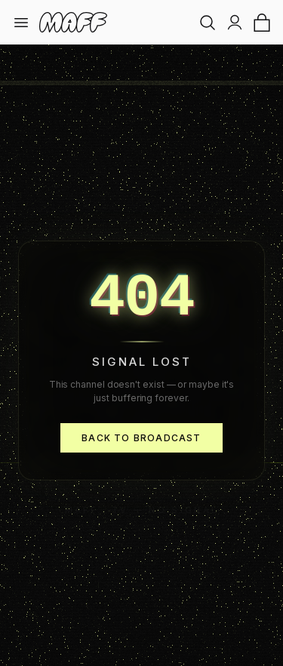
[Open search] (207, 23)
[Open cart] (262, 23)
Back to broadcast (141, 437)
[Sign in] (235, 23)
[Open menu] (21, 23)
